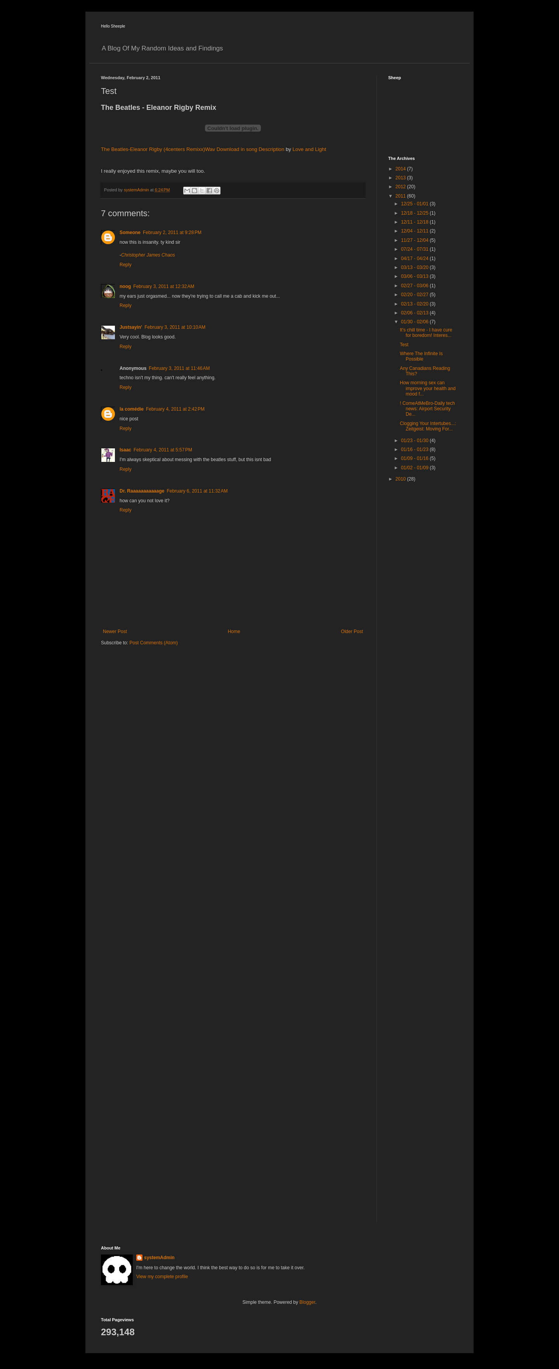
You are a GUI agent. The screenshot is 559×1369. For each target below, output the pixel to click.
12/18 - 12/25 (415, 213)
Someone (130, 232)
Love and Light (309, 149)
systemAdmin (159, 1257)
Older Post (352, 631)
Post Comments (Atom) (153, 642)
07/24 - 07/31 (415, 249)
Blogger (307, 1302)
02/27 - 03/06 (415, 285)
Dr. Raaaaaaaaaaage (142, 491)
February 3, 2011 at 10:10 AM (174, 327)
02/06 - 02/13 (415, 313)
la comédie (132, 409)
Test (404, 344)
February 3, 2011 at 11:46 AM (179, 368)
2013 (401, 177)
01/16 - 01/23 (415, 449)
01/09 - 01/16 (415, 458)
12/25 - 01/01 (415, 203)
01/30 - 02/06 (415, 321)
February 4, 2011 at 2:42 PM (175, 409)
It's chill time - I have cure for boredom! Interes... (426, 332)
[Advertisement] (419, 611)
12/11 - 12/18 (415, 222)
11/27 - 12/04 (415, 240)
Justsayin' (131, 327)
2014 (401, 169)
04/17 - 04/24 (415, 258)
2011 (401, 196)
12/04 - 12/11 (415, 231)
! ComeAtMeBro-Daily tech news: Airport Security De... (427, 409)
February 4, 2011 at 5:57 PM (163, 450)
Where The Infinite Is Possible (421, 356)
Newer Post (115, 631)
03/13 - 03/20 (415, 267)
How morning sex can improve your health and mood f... (428, 388)
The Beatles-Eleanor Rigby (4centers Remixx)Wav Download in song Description (192, 149)
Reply (126, 264)
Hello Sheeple (113, 26)
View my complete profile (162, 1276)
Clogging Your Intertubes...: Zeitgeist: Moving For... (428, 426)
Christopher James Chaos (148, 255)
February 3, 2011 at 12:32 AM (163, 286)
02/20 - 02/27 (415, 294)
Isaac (125, 450)
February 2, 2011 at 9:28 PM (172, 232)
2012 (401, 186)
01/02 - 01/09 (415, 467)
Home (234, 631)
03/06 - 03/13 (415, 276)
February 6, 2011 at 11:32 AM (197, 491)
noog (125, 286)
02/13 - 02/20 (415, 304)
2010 (401, 479)
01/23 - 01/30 (415, 440)
